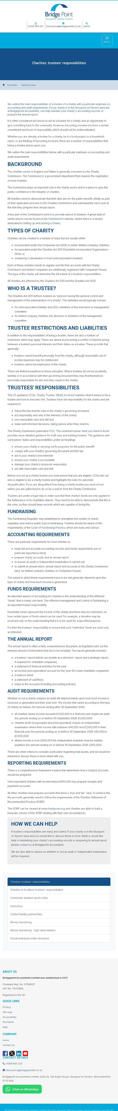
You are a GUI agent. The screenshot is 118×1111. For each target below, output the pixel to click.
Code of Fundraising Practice (48, 527)
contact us (26, 844)
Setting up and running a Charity (41, 223)
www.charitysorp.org (53, 808)
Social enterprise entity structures (29, 938)
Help (5, 1027)
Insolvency (16, 906)
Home (6, 1040)
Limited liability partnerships (26, 914)
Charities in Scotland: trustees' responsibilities (36, 889)
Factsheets (12, 85)
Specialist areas (28, 85)
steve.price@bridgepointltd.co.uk (63, 25)
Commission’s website (61, 218)
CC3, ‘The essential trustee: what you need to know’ (79, 430)
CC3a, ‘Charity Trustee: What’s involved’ (52, 395)
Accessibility (9, 1017)
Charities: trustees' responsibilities (30, 881)
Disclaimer (8, 1022)
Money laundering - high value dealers (32, 930)
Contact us (9, 1045)
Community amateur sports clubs (29, 897)
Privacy (7, 1007)
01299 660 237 (35, 25)
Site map (7, 1012)
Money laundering (20, 922)
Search (86, 25)
